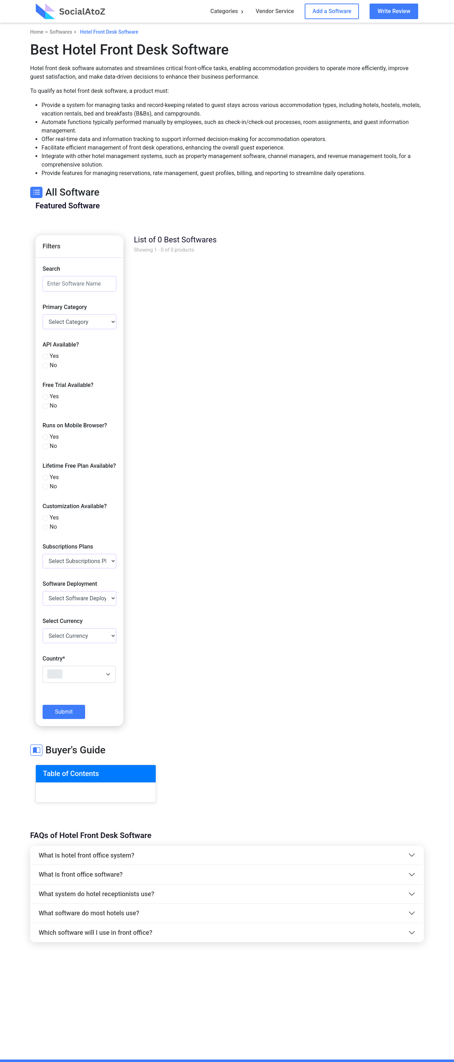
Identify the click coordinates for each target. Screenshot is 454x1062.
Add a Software (331, 11)
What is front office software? (81, 874)
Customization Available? (75, 506)
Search (51, 268)
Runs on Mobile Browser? (75, 425)
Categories (224, 11)
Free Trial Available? (68, 385)
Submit (64, 711)
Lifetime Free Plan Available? (79, 465)
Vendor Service (275, 11)
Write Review (393, 11)
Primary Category (65, 307)
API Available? (61, 344)
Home (37, 32)
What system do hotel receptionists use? (96, 894)
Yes (54, 356)
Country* (54, 658)
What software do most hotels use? (89, 913)
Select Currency (63, 621)
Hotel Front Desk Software (109, 32)
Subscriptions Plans (68, 546)
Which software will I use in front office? (95, 932)
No (53, 365)
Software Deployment (70, 583)
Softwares (61, 32)
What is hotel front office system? (86, 855)
